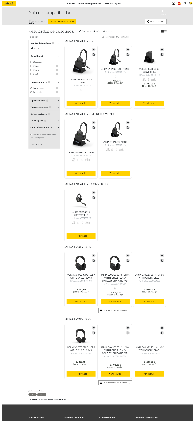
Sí (32, 394)
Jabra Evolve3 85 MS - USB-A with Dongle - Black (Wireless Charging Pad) (115, 278)
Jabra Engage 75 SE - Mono (115, 69)
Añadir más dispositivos (62, 21)
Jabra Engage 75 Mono (115, 142)
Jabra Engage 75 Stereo (81, 152)
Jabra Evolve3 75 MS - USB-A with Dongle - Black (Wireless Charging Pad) (115, 350)
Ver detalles (81, 103)
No (41, 394)
